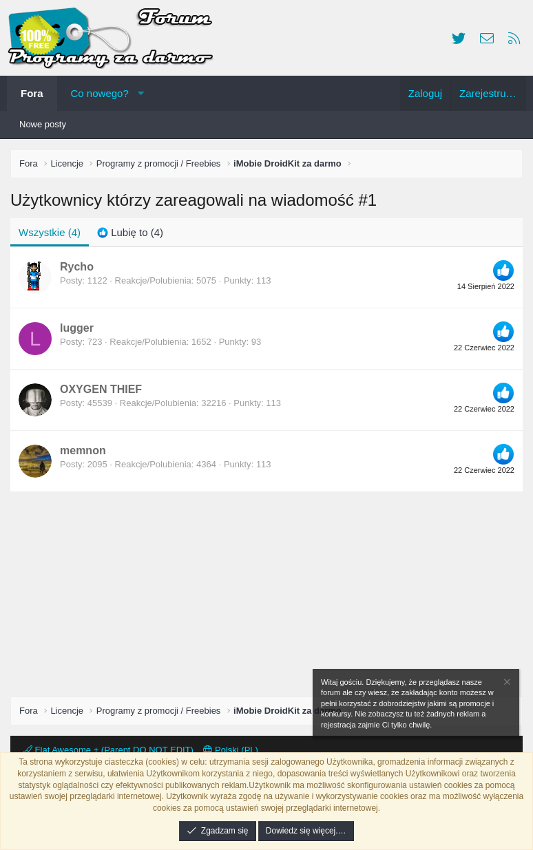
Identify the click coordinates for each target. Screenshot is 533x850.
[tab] (130, 232)
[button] (140, 93)
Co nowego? (100, 93)
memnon (83, 450)
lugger (77, 328)
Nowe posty (42, 124)
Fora (32, 93)
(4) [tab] (50, 232)
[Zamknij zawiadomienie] (506, 683)
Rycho (77, 267)
